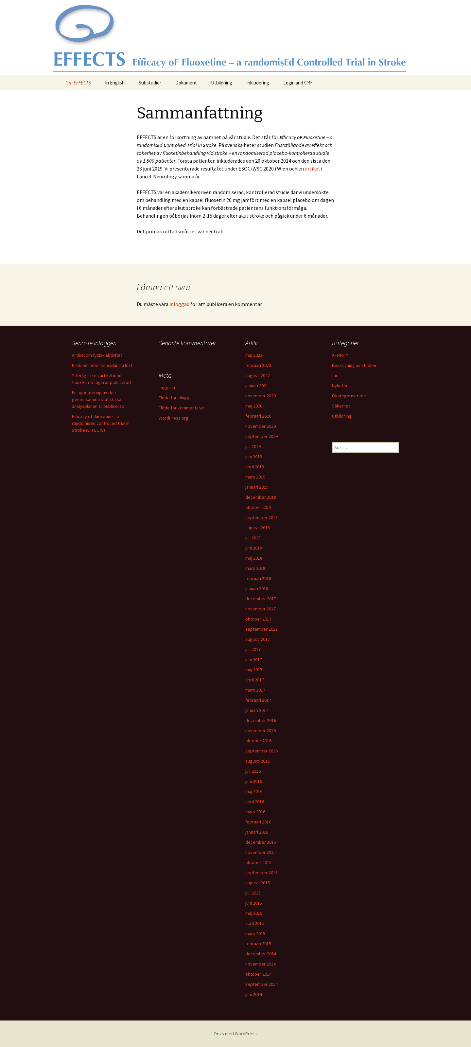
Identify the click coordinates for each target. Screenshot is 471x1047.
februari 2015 (258, 944)
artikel (312, 168)
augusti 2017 (257, 639)
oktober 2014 (258, 974)
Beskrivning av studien (354, 365)
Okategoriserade (349, 396)
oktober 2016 (258, 741)
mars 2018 (255, 568)
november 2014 (260, 964)
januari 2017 (256, 710)
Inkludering (257, 83)
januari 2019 (256, 487)
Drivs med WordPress (235, 1034)
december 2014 (260, 954)
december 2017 (260, 599)
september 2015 (261, 873)
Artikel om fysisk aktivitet (97, 355)
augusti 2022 (257, 375)
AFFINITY (340, 355)
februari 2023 (258, 365)
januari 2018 (256, 588)
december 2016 (260, 720)
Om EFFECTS (78, 83)
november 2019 (260, 426)
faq (335, 375)
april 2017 (254, 680)
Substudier (150, 83)
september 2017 (261, 629)
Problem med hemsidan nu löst (102, 365)
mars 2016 (255, 812)
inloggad (179, 304)
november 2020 (260, 396)
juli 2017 (253, 649)
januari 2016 (256, 832)
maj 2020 (253, 406)
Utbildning (221, 83)
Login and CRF (298, 83)
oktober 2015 (258, 862)
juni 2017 (253, 659)
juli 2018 (253, 538)
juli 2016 (253, 771)
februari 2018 (258, 578)
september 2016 (261, 751)
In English (115, 83)
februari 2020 (258, 416)
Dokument (186, 83)
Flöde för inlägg (174, 398)
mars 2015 (255, 933)
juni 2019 (253, 457)
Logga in (167, 387)
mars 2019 (255, 477)
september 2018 (261, 517)
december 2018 (260, 497)
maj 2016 (253, 791)
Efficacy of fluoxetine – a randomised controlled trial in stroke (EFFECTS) (101, 423)
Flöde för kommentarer (181, 408)
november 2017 (260, 609)
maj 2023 (253, 355)
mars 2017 (255, 690)
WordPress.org (173, 418)
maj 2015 (253, 913)
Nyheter (340, 385)
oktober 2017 (258, 619)
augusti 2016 (257, 761)
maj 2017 (253, 670)
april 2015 (254, 923)
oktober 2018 (258, 507)
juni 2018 (253, 548)
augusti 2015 (257, 883)
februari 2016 (258, 822)
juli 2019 (253, 446)
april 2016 (254, 801)
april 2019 (254, 467)
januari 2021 (256, 385)
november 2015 (260, 852)
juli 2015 (253, 893)
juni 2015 (253, 903)
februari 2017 (258, 700)
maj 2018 (253, 558)
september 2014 (261, 984)
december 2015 (260, 842)
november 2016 (260, 730)
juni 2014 (253, 994)
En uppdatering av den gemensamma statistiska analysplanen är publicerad (98, 399)
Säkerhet (341, 406)
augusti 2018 (257, 528)
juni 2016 (253, 781)
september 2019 (261, 436)
